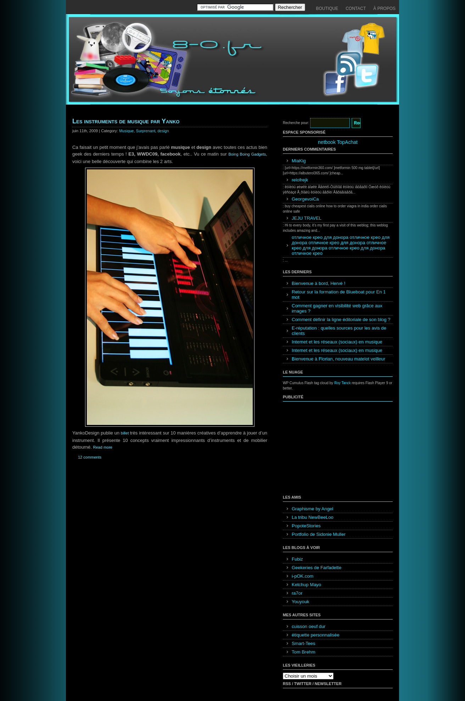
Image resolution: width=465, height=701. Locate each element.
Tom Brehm (303, 652)
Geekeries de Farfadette (316, 567)
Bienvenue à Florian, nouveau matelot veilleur (338, 358)
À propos (384, 8)
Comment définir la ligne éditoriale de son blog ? (341, 319)
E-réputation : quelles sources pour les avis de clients (339, 330)
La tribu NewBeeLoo (313, 517)
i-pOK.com (302, 576)
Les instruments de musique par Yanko (125, 121)
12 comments (89, 457)
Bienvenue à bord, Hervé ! (318, 283)
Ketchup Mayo (306, 584)
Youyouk (300, 601)
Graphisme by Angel (312, 508)
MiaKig (299, 160)
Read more (102, 447)
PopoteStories (306, 525)
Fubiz (297, 559)
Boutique (327, 8)
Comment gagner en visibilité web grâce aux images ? (337, 308)
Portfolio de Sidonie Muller (319, 534)
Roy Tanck (342, 383)
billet (125, 433)
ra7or (297, 593)
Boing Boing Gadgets (247, 154)
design (163, 131)
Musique (126, 131)
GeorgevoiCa (305, 199)
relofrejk (300, 180)
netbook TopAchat (338, 142)
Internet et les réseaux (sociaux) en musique (337, 341)
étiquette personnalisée (315, 635)
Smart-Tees (303, 643)
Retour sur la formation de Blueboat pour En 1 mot (339, 294)
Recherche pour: (296, 123)
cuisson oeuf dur (308, 626)
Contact (356, 8)
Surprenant (145, 131)
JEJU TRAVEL (306, 218)
